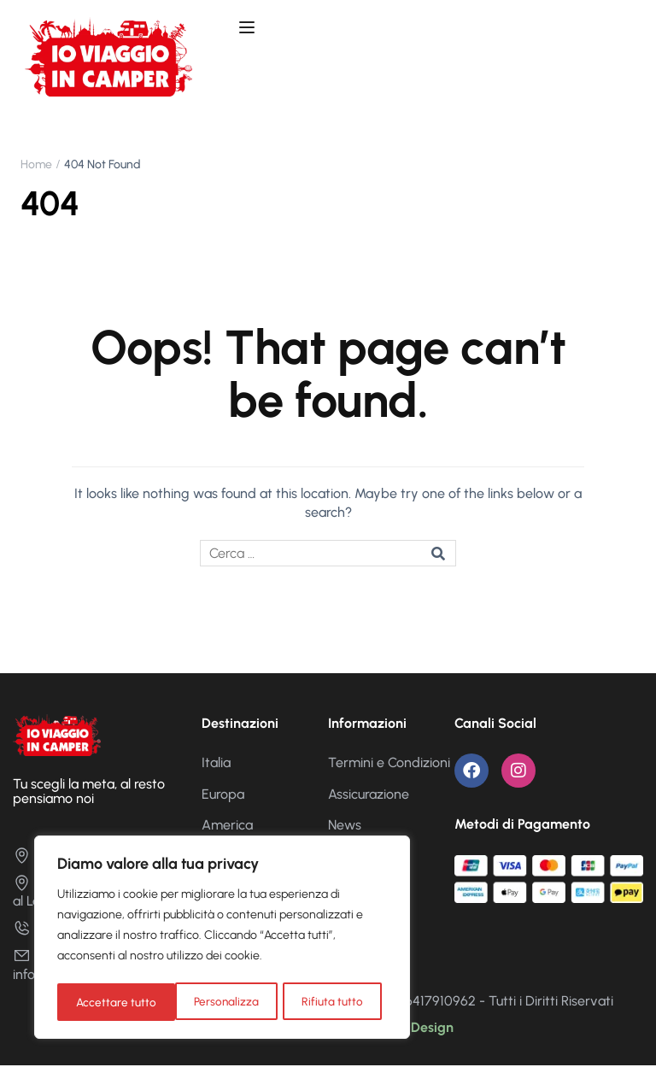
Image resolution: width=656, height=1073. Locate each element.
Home (36, 171)
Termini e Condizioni (389, 770)
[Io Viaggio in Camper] (57, 740)
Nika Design (416, 1034)
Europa (223, 801)
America (227, 832)
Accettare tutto (328, 1001)
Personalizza (108, 1001)
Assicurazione (368, 801)
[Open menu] (249, 30)
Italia (216, 770)
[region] (222, 939)
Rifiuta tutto (214, 1001)
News (344, 832)
